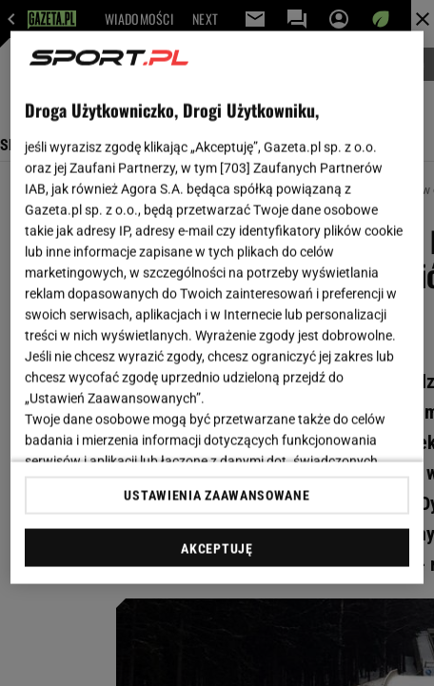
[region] (216, 307)
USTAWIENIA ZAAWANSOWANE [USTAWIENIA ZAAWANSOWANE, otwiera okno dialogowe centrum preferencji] (216, 494)
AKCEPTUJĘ (216, 548)
